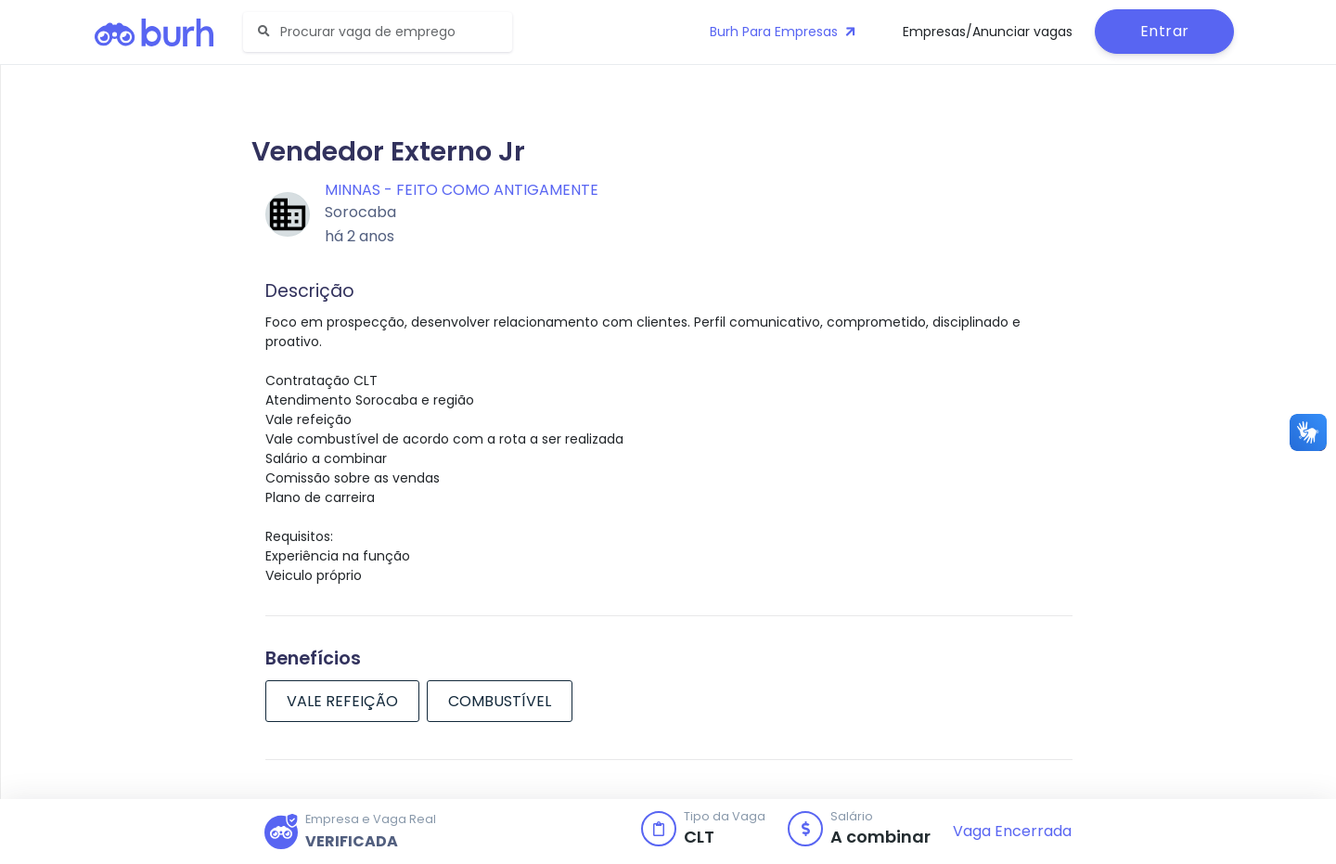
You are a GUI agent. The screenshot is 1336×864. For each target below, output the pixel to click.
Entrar (1164, 31)
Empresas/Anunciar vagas (988, 31)
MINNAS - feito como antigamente (461, 189)
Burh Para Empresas (784, 31)
